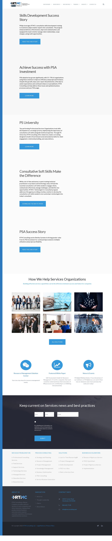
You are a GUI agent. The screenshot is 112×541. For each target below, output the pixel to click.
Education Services (19, 478)
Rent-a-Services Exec (67, 472)
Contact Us (92, 4)
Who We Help (67, 4)
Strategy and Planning (44, 457)
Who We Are (47, 4)
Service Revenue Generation (46, 479)
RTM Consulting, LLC (29, 526)
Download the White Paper (32, 204)
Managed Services (19, 474)
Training (76, 4)
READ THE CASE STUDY (29, 41)
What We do (57, 4)
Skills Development (66, 465)
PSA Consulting (42, 476)
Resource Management (44, 461)
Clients (39, 503)
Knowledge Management (45, 468)
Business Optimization (44, 472)
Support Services (18, 467)
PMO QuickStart (89, 461)
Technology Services (20, 471)
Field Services (17, 463)
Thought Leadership (43, 500)
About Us (39, 496)
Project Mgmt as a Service (92, 465)
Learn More (29, 95)
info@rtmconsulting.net (69, 509)
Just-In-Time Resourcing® (69, 457)
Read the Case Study (29, 249)
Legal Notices (41, 526)
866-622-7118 (66, 505)
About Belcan (41, 506)
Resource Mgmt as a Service (93, 457)
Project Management (44, 465)
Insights (84, 4)
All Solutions (57, 342)
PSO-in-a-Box (64, 468)
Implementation (89, 468)
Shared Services (18, 482)
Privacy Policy (50, 526)
